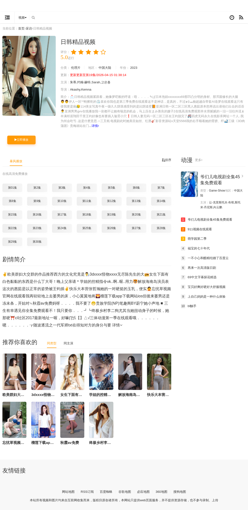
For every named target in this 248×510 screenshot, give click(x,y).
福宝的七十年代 (196, 248)
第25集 (86, 228)
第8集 (12, 201)
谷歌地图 (125, 491)
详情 (172, 126)
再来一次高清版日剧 (199, 267)
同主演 (69, 343)
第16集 (37, 214)
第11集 (86, 201)
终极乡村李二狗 (102, 442)
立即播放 (21, 139)
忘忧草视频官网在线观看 (22, 442)
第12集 (111, 201)
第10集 (61, 201)
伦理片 (77, 68)
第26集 (111, 228)
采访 (30, 28)
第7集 (161, 187)
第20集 (136, 214)
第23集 (37, 228)
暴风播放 (16, 161)
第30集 (37, 241)
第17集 (61, 214)
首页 (22, 28)
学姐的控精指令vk (104, 394)
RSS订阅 (85, 491)
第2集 (37, 187)
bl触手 (189, 305)
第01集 (12, 187)
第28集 (161, 228)
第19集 (111, 214)
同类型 (52, 343)
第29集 (12, 241)
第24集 (61, 228)
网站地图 (65, 491)
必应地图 (144, 491)
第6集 (136, 187)
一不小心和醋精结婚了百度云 (206, 257)
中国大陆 (108, 68)
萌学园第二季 (194, 238)
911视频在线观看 (197, 229)
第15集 (12, 214)
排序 (166, 160)
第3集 (62, 187)
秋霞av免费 (69, 442)
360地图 (163, 491)
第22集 (12, 228)
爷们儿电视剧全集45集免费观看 (208, 219)
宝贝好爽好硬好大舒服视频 (204, 286)
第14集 (161, 201)
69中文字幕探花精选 (200, 277)
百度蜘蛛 (105, 491)
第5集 (111, 187)
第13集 (136, 201)
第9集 (37, 201)
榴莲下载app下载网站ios (51, 442)
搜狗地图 (182, 491)
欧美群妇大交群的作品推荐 (24, 394)
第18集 (86, 214)
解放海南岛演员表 (132, 394)
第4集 (87, 187)
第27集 (136, 228)
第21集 (161, 214)
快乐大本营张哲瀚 (161, 394)
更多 (199, 160)
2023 (138, 68)
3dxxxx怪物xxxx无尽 (48, 394)
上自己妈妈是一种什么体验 (204, 296)
